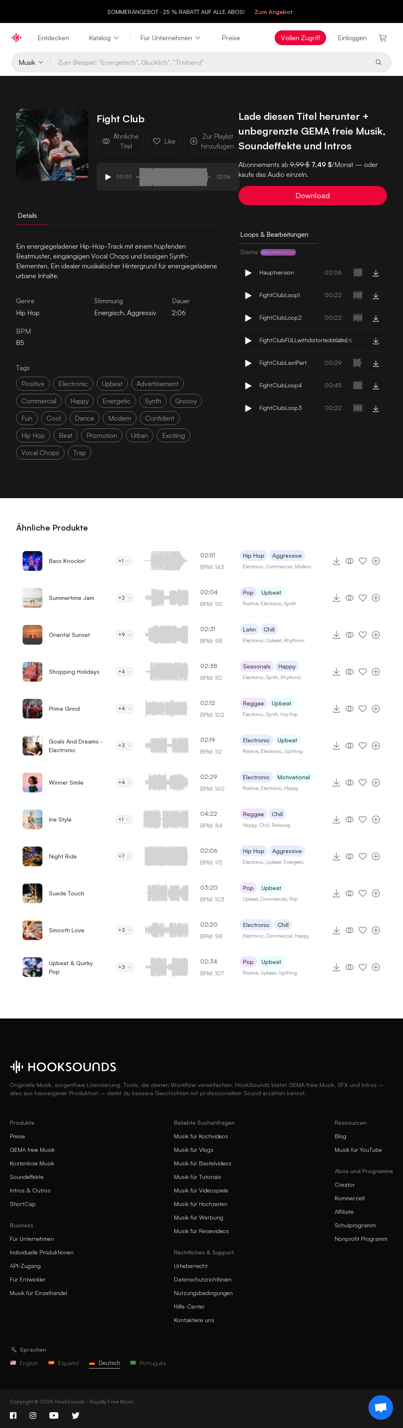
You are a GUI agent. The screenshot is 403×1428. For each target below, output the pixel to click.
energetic (116, 401)
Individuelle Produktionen (42, 1252)
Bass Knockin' (67, 560)
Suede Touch (66, 893)
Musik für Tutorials (197, 1176)
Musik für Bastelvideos (203, 1163)
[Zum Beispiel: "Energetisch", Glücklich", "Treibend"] (209, 62)
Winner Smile (66, 782)
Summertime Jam (71, 597)
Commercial (279, 566)
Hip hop (289, 714)
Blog (340, 1136)
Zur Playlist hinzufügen (212, 141)
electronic (73, 384)
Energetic (294, 862)
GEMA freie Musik (32, 1149)
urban (139, 435)
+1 (124, 561)
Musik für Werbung (198, 1217)
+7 (124, 856)
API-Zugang (25, 1265)
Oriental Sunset (69, 634)
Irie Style (60, 819)
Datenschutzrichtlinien (203, 1279)
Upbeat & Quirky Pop (71, 967)
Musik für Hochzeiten (200, 1203)
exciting (173, 435)
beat (65, 435)
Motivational (294, 777)
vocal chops (40, 453)
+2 (125, 598)
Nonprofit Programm (361, 1238)
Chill (269, 629)
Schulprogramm (355, 1225)
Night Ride (63, 856)
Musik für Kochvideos (201, 1136)
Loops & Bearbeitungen (274, 234)
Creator (345, 1184)
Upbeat (271, 592)
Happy (287, 666)
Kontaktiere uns (194, 1319)
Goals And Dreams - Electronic (76, 745)
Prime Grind (64, 708)
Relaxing (281, 825)
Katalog (104, 38)
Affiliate (344, 1211)
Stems (268, 252)
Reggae (253, 703)
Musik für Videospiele (201, 1190)
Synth (290, 603)
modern (119, 418)
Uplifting (293, 751)
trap (79, 453)
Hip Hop (253, 555)
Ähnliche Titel (120, 141)
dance (84, 418)
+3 (125, 745)
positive (32, 384)
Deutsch (104, 1362)
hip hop (33, 435)
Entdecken (53, 38)
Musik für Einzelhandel (38, 1292)
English (24, 1362)
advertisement (157, 384)
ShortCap (23, 1203)
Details (27, 215)
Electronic (253, 566)
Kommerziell (350, 1198)
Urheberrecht (191, 1265)
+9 (125, 635)
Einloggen (352, 38)
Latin (249, 629)
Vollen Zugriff (300, 38)
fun (26, 418)
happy (79, 401)
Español (63, 1362)
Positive (250, 603)
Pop (248, 592)
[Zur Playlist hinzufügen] (375, 560)
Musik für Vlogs (193, 1149)
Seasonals (257, 666)
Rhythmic (294, 640)
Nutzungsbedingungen (203, 1292)
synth (153, 401)
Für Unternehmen (171, 38)
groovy (186, 401)
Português (148, 1362)
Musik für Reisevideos (201, 1230)
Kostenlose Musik (32, 1163)
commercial (38, 401)
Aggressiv (141, 313)
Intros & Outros (30, 1190)
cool (53, 418)
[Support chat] (380, 1407)
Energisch (109, 313)
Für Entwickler (28, 1279)
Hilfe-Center (189, 1306)
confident (159, 418)
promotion (101, 435)
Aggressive (287, 555)
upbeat (112, 384)
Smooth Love (66, 930)
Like (164, 141)
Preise (231, 38)
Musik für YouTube (358, 1149)
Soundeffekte (27, 1176)
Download (312, 195)
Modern (303, 566)
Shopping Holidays (74, 671)
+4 (125, 671)
